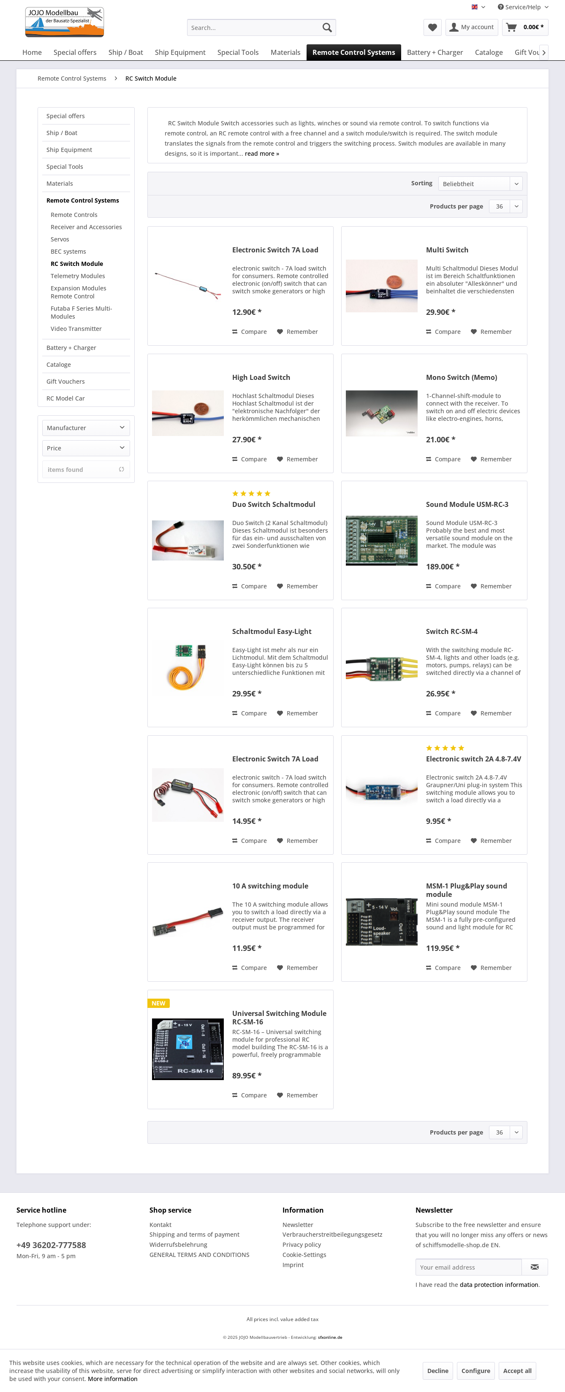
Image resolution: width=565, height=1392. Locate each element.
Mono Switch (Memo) (461, 377)
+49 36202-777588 (51, 1245)
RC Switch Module (77, 264)
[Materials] (286, 52)
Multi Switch (447, 250)
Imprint (293, 1265)
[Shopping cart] (525, 27)
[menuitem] (261, 27)
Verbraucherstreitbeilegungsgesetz (332, 1234)
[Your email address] (469, 1267)
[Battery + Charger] (435, 52)
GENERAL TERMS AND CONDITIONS (199, 1255)
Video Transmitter (76, 329)
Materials (59, 183)
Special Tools (64, 166)
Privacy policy (301, 1244)
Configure (476, 1371)
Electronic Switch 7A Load (275, 250)
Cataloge (58, 364)
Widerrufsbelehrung (178, 1244)
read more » (262, 153)
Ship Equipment (69, 150)
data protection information (499, 1285)
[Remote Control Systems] (354, 52)
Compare (249, 332)
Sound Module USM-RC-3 (467, 504)
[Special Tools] (238, 52)
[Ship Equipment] (180, 52)
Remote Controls (74, 215)
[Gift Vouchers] (537, 52)
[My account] (471, 27)
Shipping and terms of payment (194, 1234)
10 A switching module (270, 886)
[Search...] (261, 27)
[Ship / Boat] (126, 52)
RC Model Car (65, 398)
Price (54, 448)
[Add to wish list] (297, 332)
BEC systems (68, 251)
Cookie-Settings (304, 1255)
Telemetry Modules (78, 276)
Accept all (517, 1371)
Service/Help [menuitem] (520, 7)
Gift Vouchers (65, 381)
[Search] (327, 27)
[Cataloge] (489, 52)
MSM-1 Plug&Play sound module (466, 890)
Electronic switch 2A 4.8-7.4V (473, 759)
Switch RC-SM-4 (452, 631)
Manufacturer (66, 428)
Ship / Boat (61, 133)
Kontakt (160, 1225)
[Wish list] (433, 27)
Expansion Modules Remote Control (78, 292)
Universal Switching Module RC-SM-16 (279, 1017)
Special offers (65, 116)
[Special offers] (75, 52)
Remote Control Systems (82, 200)
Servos (60, 239)
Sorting (421, 183)
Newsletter (297, 1225)
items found (86, 470)
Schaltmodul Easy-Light (272, 631)
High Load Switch (261, 377)
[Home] (32, 52)
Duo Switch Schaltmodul (273, 504)
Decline (437, 1371)
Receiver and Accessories (86, 227)
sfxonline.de (330, 1337)
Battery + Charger (71, 348)
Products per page (456, 206)
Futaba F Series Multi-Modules (81, 312)
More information (113, 1379)
